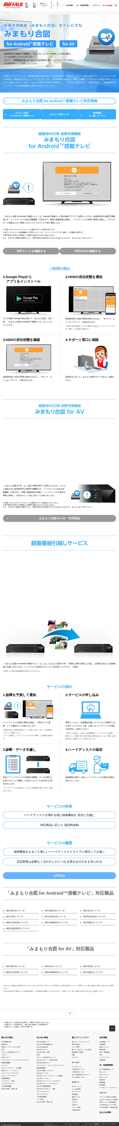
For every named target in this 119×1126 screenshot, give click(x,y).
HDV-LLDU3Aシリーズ (17, 924)
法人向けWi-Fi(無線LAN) (44, 1046)
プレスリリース (104, 1059)
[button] (112, 1030)
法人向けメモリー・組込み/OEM (47, 1061)
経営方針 (102, 1081)
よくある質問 (76, 1090)
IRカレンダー (103, 1078)
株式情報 (102, 1086)
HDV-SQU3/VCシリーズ (17, 930)
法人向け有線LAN (42, 1048)
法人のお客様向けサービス (80, 1076)
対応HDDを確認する (88, 251)
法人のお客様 (105, 1114)
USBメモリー (5, 1059)
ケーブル (4, 1066)
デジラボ (75, 1059)
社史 (100, 1056)
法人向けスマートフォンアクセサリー (49, 1082)
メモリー (4, 1056)
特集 (73, 1056)
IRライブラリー (104, 1076)
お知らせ (75, 1106)
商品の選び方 (76, 1046)
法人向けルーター (42, 1051)
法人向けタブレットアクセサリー (47, 1085)
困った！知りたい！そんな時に (82, 1051)
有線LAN (4, 1046)
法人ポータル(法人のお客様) (108, 1101)
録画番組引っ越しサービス (98, 114)
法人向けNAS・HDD (43, 1053)
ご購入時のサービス (78, 1071)
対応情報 (75, 1096)
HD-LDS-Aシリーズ (15, 912)
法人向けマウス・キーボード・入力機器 (49, 1077)
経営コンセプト (104, 1048)
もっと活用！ (76, 1048)
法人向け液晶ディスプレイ (45, 1072)
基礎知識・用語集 (77, 1053)
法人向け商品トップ (43, 1043)
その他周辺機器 (6, 1087)
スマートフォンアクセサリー (10, 1074)
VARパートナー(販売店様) (107, 1103)
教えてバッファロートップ (80, 1043)
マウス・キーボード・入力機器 (11, 1069)
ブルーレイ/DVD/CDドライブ (10, 1053)
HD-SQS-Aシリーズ (92, 924)
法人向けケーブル (42, 1074)
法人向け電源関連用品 (44, 1087)
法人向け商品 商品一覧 (44, 1103)
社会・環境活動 (104, 1053)
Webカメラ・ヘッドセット (10, 1072)
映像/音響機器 (5, 1064)
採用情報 (102, 1061)
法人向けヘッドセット (44, 1080)
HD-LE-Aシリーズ (91, 912)
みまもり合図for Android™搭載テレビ (20, 114)
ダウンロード (76, 1093)
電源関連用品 (5, 1080)
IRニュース (103, 1073)
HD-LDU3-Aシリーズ (55, 912)
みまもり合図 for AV (59, 114)
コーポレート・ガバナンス (108, 1089)
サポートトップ (77, 1088)
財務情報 (102, 1084)
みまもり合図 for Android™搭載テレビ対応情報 (59, 101)
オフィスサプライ (42, 1095)
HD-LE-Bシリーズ (14, 918)
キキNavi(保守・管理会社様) (108, 1109)
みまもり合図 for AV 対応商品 (59, 519)
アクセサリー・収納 (7, 1082)
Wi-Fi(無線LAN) (6, 1043)
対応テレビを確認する (30, 251)
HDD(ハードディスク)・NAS (10, 1048)
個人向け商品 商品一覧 (9, 1090)
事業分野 (102, 1051)
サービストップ (77, 1068)
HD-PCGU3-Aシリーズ (94, 918)
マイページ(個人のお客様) (107, 1098)
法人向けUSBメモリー (44, 1064)
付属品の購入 (76, 1111)
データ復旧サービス (78, 1078)
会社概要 (102, 1046)
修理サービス (76, 1098)
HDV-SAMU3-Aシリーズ (56, 924)
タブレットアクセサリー (9, 1077)
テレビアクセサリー (7, 1085)
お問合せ (75, 1101)
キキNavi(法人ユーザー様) (107, 1106)
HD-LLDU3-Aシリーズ (55, 918)
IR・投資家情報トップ (106, 1071)
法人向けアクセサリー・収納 (46, 1090)
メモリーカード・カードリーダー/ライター (15, 1061)
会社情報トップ (104, 1043)
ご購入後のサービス (78, 1073)
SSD (2, 1051)
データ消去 (40, 1100)
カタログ (75, 1103)
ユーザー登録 (76, 1109)
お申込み (59, 877)
